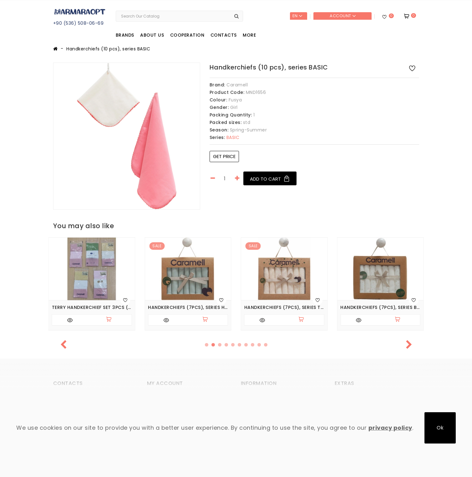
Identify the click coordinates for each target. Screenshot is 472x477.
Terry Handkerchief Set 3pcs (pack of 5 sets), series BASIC (92, 307)
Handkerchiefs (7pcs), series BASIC (380, 307)
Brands (125, 35)
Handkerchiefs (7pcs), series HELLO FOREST (188, 307)
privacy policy (390, 428)
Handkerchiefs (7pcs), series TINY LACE (284, 307)
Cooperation (187, 35)
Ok (440, 427)
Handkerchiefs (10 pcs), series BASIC (108, 49)
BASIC (225, 137)
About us (152, 35)
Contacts (224, 35)
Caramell (237, 85)
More (249, 35)
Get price (224, 156)
